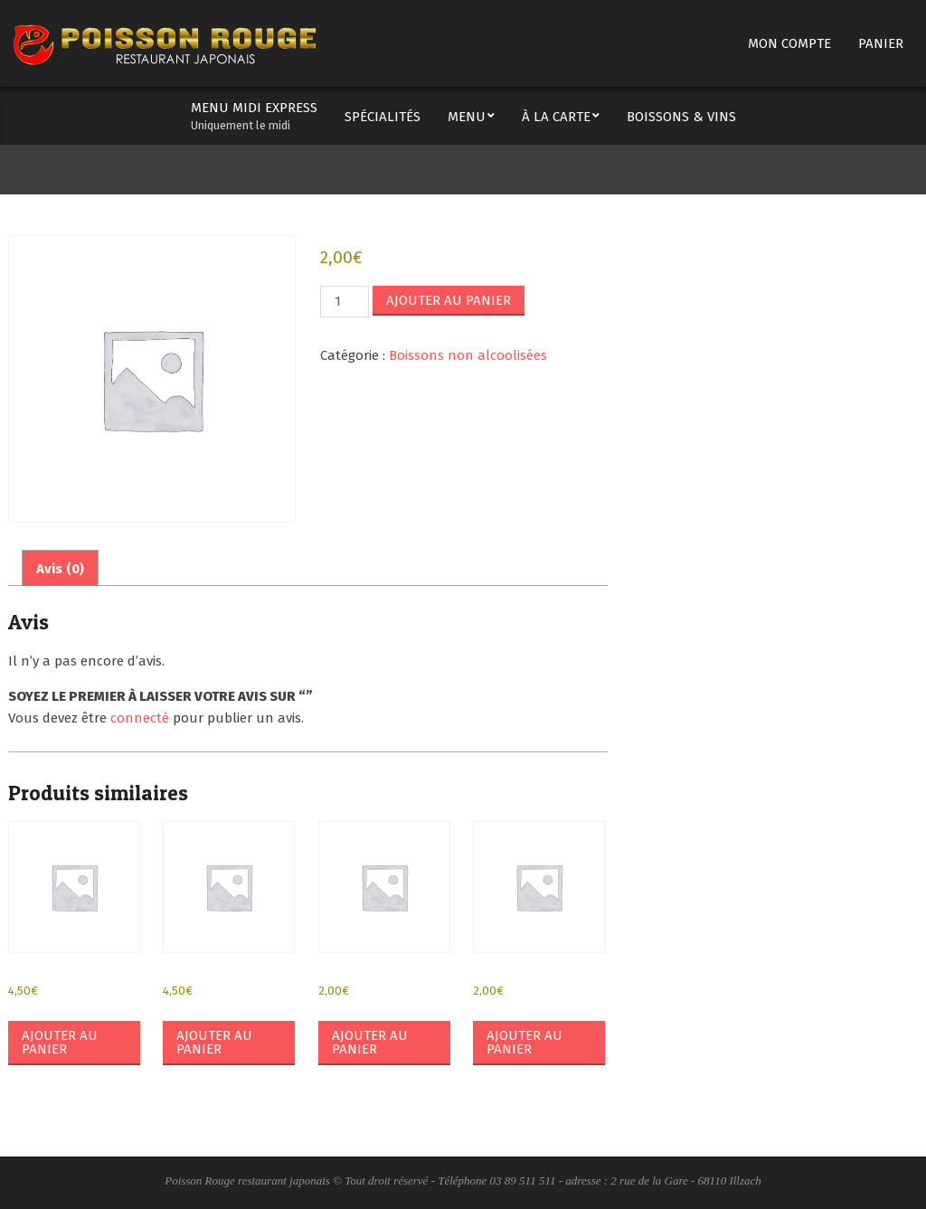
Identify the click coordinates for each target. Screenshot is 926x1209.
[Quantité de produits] (344, 301)
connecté (139, 718)
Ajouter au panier (448, 300)
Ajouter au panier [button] (60, 1042)
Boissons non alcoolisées (468, 355)
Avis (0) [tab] (60, 569)
